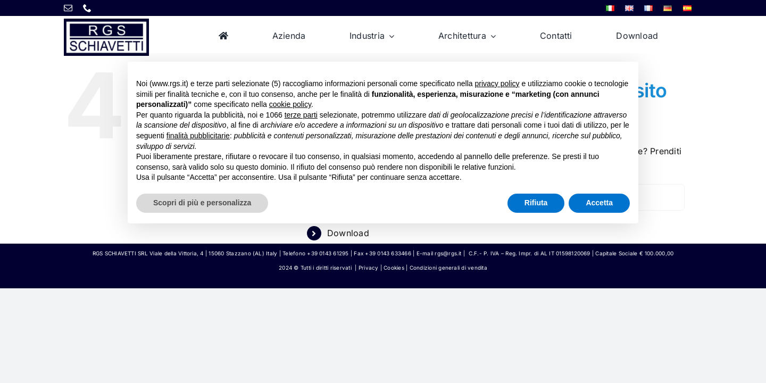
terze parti (301, 115)
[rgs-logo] (106, 23)
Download (348, 233)
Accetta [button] (599, 202)
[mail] (68, 8)
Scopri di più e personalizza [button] (202, 202)
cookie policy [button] (290, 104)
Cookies (394, 267)
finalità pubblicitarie (198, 135)
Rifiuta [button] (536, 202)
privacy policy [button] (497, 83)
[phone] (87, 8)
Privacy (369, 267)
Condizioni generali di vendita (448, 267)
